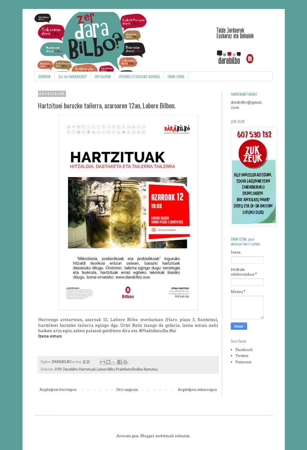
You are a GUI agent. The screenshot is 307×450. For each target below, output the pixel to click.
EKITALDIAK (103, 76)
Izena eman (50, 336)
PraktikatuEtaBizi (129, 369)
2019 (58, 369)
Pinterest (243, 362)
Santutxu (151, 369)
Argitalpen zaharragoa (197, 389)
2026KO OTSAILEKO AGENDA (139, 76)
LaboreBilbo (106, 369)
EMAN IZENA (176, 76)
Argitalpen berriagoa (58, 389)
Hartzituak (87, 369)
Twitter (242, 355)
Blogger (147, 436)
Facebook (244, 349)
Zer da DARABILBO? (72, 76)
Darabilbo (70, 369)
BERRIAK (44, 76)
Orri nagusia (127, 389)
